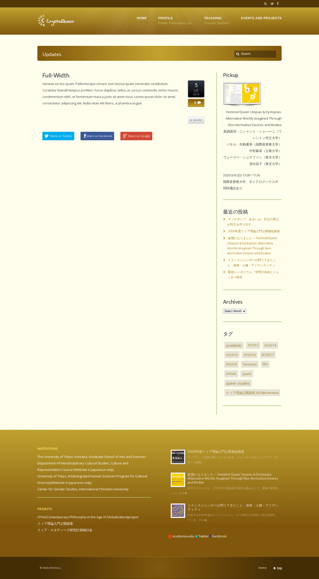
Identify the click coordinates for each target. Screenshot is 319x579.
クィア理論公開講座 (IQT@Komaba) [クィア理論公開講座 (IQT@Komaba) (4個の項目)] (252, 392)
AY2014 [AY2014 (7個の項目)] (270, 345)
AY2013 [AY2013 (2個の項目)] (253, 345)
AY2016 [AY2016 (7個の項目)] (250, 355)
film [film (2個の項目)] (265, 364)
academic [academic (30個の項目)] (234, 345)
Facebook (277, 3)
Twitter (271, 3)
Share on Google (139, 136)
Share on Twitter (61, 136)
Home (262, 568)
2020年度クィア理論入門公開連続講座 (254, 231)
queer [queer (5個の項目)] (246, 373)
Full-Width (55, 75)
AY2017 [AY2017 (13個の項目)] (268, 354)
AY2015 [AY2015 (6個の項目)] (232, 355)
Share (196, 120)
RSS (264, 3)
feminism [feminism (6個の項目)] (250, 364)
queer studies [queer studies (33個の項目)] (238, 383)
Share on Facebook (99, 136)
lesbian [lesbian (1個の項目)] (231, 373)
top (279, 568)
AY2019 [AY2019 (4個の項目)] (231, 364)
